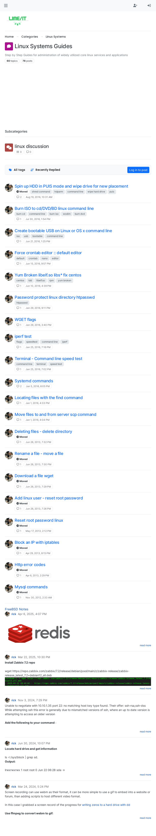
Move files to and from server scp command (55, 414)
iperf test (23, 336)
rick (13, 614)
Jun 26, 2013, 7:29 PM (38, 486)
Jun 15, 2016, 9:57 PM (38, 263)
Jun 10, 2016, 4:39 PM (38, 285)
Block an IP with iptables (37, 542)
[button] (6, 6)
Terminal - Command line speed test (48, 358)
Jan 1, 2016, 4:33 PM (38, 403)
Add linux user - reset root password (49, 498)
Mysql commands (31, 586)
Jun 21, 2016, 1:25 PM (38, 241)
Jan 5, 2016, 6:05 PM (38, 386)
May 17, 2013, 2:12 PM (38, 530)
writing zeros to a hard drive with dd (106, 804)
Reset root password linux (39, 520)
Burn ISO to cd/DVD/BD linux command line (54, 208)
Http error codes (30, 564)
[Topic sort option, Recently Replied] (45, 170)
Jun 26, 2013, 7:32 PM (38, 442)
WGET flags (25, 319)
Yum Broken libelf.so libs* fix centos (48, 275)
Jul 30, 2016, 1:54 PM (38, 219)
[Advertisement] (78, 94)
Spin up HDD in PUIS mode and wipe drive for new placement (71, 186)
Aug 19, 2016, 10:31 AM (39, 197)
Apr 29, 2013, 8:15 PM (38, 553)
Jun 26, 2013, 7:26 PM (38, 508)
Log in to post (138, 170)
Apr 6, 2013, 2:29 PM (37, 575)
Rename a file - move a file (39, 453)
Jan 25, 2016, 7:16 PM (38, 347)
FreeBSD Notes (16, 609)
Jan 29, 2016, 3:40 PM (38, 324)
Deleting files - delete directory (43, 431)
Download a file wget (34, 475)
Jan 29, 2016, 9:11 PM (38, 307)
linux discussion (32, 146)
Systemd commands (34, 380)
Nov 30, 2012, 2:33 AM (39, 597)
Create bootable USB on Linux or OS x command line (63, 230)
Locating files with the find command (49, 397)
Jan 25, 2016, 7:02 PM (38, 369)
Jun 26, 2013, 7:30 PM (38, 464)
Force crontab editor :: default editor (48, 252)
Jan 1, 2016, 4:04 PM (38, 419)
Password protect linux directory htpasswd (55, 297)
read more (145, 645)
